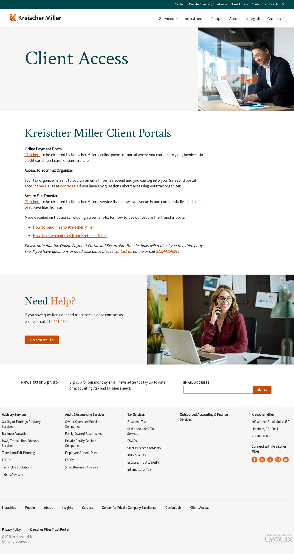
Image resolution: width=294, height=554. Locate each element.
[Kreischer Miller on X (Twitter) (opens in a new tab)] (270, 459)
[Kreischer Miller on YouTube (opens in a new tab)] (286, 459)
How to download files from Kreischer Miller (70, 236)
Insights (254, 18)
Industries (193, 18)
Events (274, 4)
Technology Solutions (17, 467)
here (42, 186)
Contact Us (259, 4)
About (234, 18)
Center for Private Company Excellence (201, 4)
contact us (69, 186)
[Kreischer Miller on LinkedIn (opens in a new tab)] (262, 459)
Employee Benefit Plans (81, 453)
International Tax (139, 469)
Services (166, 18)
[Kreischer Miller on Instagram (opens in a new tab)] (278, 459)
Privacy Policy (11, 529)
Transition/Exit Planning (18, 453)
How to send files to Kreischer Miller (63, 227)
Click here (32, 155)
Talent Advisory (12, 474)
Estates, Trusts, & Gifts (143, 462)
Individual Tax (136, 455)
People (217, 18)
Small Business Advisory (82, 467)
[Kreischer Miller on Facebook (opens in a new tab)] (255, 459)
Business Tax (136, 421)
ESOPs (6, 460)
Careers (274, 18)
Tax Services (136, 414)
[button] (283, 4)
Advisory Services (14, 414)
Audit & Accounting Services (85, 414)
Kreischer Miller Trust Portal (49, 529)
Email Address (196, 382)
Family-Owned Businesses (83, 433)
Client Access (239, 4)
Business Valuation (15, 433)
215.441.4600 (167, 251)
